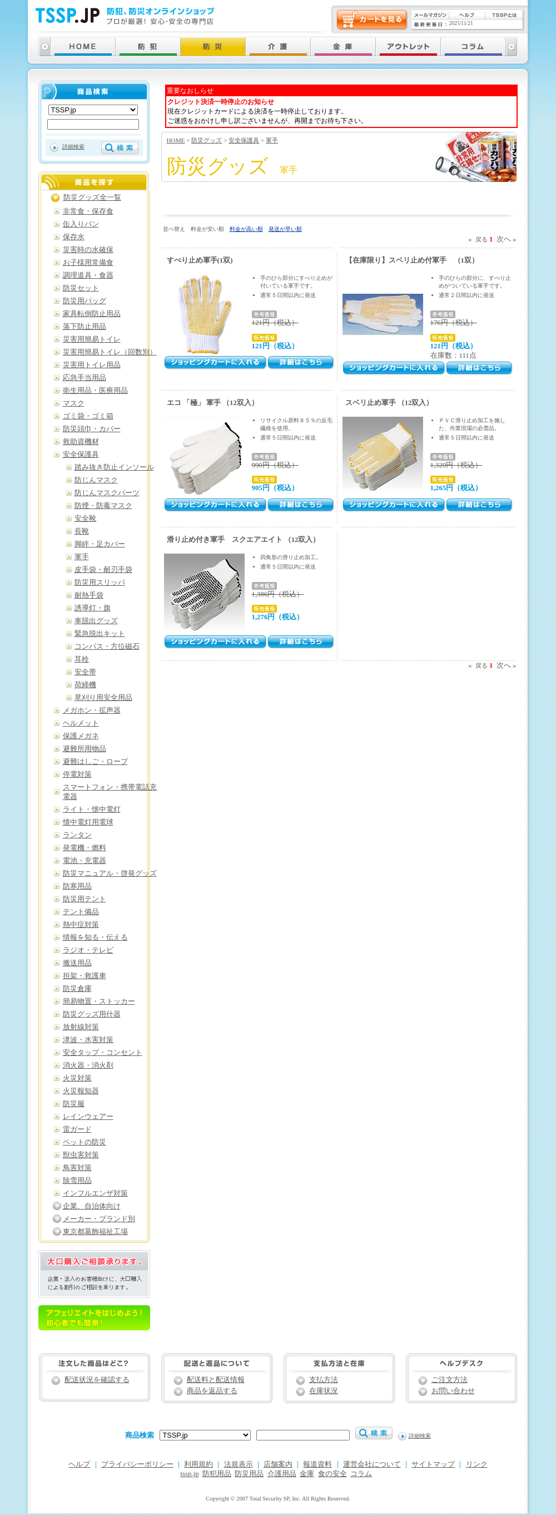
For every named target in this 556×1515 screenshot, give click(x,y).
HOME (176, 140)
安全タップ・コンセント (102, 1053)
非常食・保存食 (88, 211)
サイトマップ (433, 1464)
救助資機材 (81, 442)
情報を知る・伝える (95, 937)
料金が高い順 (246, 229)
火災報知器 (81, 1091)
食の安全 (332, 1474)
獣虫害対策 (81, 1155)
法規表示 (238, 1464)
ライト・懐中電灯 (92, 809)
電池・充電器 (84, 861)
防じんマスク (96, 480)
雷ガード (77, 1129)
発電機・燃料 (84, 848)
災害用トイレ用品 (92, 365)
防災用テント (84, 899)
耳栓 (82, 659)
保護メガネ (81, 736)
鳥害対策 (77, 1168)
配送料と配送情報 (216, 1380)
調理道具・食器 (88, 275)
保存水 (74, 237)
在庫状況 (323, 1391)
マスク (74, 403)
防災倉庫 (77, 989)
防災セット (81, 288)
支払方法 (323, 1380)
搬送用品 (77, 963)
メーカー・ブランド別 (99, 1219)
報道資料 (317, 1464)
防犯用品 (216, 1474)
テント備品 (81, 912)
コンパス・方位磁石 (107, 646)
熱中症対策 (81, 925)
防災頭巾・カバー (92, 429)
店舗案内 (278, 1464)
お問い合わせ (453, 1391)
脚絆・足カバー (100, 544)
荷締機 (85, 685)
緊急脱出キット (100, 634)
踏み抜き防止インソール (114, 467)
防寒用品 (77, 886)
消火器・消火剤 (88, 1065)
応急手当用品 (84, 378)
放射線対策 (81, 1027)
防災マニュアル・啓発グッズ (110, 873)
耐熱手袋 (89, 595)
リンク (477, 1464)
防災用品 (249, 1474)
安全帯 (85, 672)
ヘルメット (81, 723)
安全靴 (85, 518)
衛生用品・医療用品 (95, 390)
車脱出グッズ (96, 621)
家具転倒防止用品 (92, 314)
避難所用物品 (84, 749)
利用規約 (198, 1464)
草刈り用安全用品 (103, 698)
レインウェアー (88, 1117)
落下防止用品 (84, 326)
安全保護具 (244, 140)
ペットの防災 (84, 1142)
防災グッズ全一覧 (92, 197)
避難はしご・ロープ (95, 762)
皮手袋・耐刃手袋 (103, 570)
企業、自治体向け (92, 1206)
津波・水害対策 (88, 1040)
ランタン (77, 835)
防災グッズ (206, 140)
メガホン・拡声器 (92, 710)
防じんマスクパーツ (107, 493)
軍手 (272, 140)
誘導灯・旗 (93, 608)
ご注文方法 (449, 1380)
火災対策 (77, 1078)
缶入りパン (81, 224)
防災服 (74, 1104)
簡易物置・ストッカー (99, 1001)
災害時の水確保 (88, 250)
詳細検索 (73, 147)
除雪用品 (77, 1181)
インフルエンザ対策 (95, 1193)
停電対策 (77, 774)
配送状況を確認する (97, 1380)
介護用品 (281, 1474)
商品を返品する (212, 1391)
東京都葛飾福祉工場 (95, 1232)
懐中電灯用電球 (88, 822)
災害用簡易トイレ (92, 339)
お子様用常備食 (88, 263)
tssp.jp (190, 1474)
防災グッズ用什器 (92, 1014)
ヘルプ (79, 1464)
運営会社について (372, 1464)
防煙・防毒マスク (103, 506)
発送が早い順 (285, 229)
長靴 (82, 531)
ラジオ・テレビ (88, 950)
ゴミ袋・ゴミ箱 (88, 416)
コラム (361, 1474)
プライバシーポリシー (137, 1464)
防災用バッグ (84, 301)
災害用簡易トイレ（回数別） (110, 352)
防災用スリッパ (100, 582)
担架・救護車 (84, 976)
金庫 (307, 1474)
